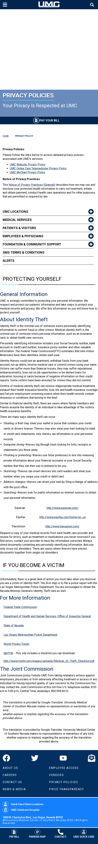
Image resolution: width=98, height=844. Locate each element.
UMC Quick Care (83, 833)
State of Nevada (14, 625)
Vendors (56, 775)
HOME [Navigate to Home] (6, 136)
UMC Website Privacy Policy (27, 164)
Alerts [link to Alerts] (8, 260)
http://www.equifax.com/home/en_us (62, 517)
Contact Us (12, 782)
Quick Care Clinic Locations (23, 804)
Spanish (49, 184)
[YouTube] (63, 758)
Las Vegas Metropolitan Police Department (30, 634)
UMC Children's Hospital (21, 810)
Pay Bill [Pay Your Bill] (14, 833)
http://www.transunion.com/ (62, 526)
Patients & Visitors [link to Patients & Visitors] (19, 228)
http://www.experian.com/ (62, 508)
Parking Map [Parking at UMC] (37, 833)
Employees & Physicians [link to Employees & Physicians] (23, 236)
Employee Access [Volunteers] (64, 768)
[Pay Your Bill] (46, 120)
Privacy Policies (63, 782)
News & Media (14, 789)
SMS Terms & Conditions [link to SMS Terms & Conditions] (23, 252)
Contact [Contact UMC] (61, 833)
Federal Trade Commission (20, 607)
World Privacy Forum (16, 644)
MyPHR (8, 653)
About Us (10, 768)
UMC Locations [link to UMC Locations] (15, 211)
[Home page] (49, 4)
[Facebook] (6, 758)
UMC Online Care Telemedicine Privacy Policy (38, 168)
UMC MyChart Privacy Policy (27, 172)
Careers (10, 775)
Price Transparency (66, 789)
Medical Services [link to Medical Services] (17, 220)
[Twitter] (35, 758)
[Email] (91, 758)
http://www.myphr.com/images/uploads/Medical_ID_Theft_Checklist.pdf (49, 661)
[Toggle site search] (92, 4)
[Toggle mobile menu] (5, 4)
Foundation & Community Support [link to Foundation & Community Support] (32, 244)
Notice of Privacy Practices (26, 184)
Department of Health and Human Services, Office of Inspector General (47, 616)
